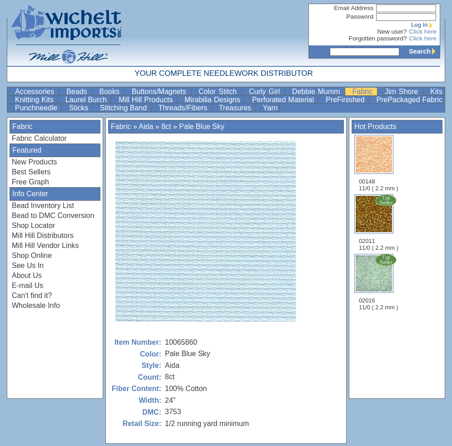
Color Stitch (219, 91)
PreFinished (346, 100)
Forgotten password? (378, 38)
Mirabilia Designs (213, 100)
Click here (423, 31)
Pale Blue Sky (201, 126)
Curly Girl (266, 91)
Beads (77, 91)
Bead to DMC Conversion (53, 215)
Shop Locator (33, 225)
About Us (27, 275)
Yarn (270, 108)
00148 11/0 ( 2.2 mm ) (378, 163)
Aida (146, 126)
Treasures (236, 108)
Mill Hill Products (147, 100)
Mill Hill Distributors (43, 235)
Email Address (353, 8)
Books (110, 91)
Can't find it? (32, 295)
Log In (424, 25)
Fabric (364, 91)
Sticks (79, 108)
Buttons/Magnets (160, 91)
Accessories (36, 91)
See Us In (28, 265)
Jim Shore (403, 91)
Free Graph (30, 182)
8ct (166, 126)
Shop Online (32, 255)
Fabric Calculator (39, 138)
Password (359, 16)
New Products (34, 162)
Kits (436, 91)
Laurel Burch (87, 100)
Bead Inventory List (43, 205)
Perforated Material (284, 100)
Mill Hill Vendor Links (45, 245)
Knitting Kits (35, 100)
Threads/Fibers (184, 108)
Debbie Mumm (317, 91)
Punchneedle (37, 108)
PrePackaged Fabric (409, 100)
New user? (392, 31)
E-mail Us (27, 285)
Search (424, 51)
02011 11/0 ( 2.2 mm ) (379, 222)
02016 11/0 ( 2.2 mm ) (379, 282)
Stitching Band (124, 108)
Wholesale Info (36, 305)
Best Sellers (31, 172)
